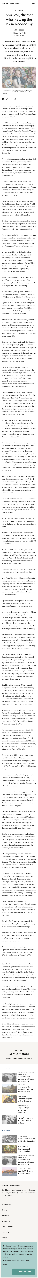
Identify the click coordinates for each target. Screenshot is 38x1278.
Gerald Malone (19, 33)
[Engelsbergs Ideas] (11, 3)
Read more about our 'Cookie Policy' (17, 1261)
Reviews (5, 1221)
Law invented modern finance (25, 221)
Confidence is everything (11, 685)
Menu (34, 3)
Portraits (5, 1215)
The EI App (6, 1232)
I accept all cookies (23, 1272)
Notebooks (6, 1204)
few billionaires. (28, 949)
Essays (20, 11)
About (4, 1238)
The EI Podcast (8, 1227)
